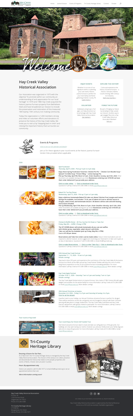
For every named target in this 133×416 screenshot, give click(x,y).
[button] (120, 3)
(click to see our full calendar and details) (53, 147)
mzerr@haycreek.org (100, 186)
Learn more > (86, 100)
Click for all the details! (67, 295)
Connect (106, 3)
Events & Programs (75, 3)
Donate (114, 3)
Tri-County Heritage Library (92, 3)
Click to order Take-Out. (90, 244)
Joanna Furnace (62, 3)
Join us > (109, 121)
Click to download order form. (87, 184)
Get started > (86, 117)
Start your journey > (109, 98)
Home (52, 3)
